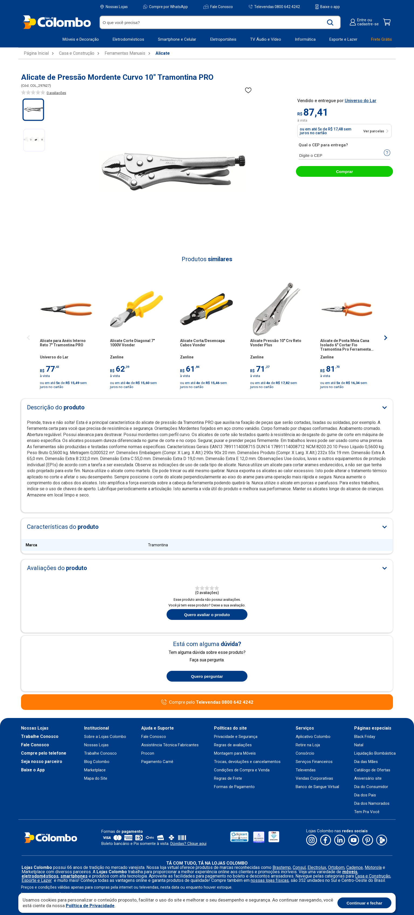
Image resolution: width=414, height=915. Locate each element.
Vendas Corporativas (314, 778)
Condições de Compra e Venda (242, 770)
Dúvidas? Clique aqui (188, 843)
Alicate (163, 53)
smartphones (74, 876)
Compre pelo (211, 702)
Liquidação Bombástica (375, 753)
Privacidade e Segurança (235, 737)
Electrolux (317, 867)
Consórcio (305, 753)
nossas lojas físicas (270, 880)
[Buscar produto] (330, 22)
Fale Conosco (218, 7)
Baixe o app (327, 6)
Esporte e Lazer (37, 880)
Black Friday (364, 737)
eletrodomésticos (40, 876)
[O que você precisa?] (212, 22)
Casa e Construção (76, 53)
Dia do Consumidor (371, 787)
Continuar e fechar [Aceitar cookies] (364, 903)
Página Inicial (36, 53)
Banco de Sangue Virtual (317, 787)
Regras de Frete (228, 778)
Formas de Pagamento (234, 787)
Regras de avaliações (233, 745)
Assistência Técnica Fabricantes (170, 745)
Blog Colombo (96, 762)
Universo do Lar (360, 100)
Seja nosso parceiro (41, 761)
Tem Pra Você (367, 812)
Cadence (354, 867)
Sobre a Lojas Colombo (105, 737)
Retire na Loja (308, 745)
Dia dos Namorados (371, 804)
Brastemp (281, 867)
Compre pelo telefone (43, 753)
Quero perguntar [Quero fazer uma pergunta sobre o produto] (207, 676)
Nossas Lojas (114, 7)
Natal (358, 745)
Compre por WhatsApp (165, 7)
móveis (349, 871)
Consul (299, 867)
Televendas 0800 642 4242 (274, 7)
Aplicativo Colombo (313, 737)
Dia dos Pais (365, 795)
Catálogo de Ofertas (372, 770)
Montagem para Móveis (235, 753)
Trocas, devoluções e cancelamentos (247, 762)
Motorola (373, 867)
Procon (147, 753)
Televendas (306, 770)
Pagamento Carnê (157, 762)
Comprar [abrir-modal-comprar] (344, 171)
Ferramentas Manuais (125, 53)
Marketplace (95, 770)
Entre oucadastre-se (364, 22)
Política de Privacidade (90, 905)
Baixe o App (33, 770)
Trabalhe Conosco (39, 736)
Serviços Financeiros (314, 762)
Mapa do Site (95, 778)
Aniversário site (368, 778)
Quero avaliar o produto (207, 614)
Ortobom (336, 867)
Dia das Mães (366, 762)
